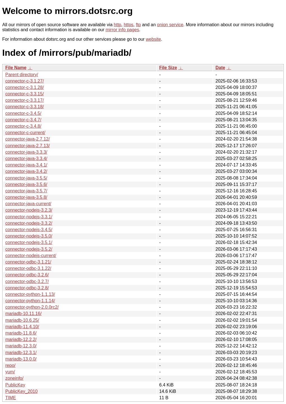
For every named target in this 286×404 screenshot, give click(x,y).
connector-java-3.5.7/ (26, 190)
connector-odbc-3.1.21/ (28, 262)
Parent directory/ (21, 74)
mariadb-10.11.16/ (23, 313)
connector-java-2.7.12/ (27, 139)
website (153, 39)
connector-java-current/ (28, 203)
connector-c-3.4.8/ (23, 126)
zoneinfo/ (14, 378)
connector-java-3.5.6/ (26, 184)
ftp (138, 24)
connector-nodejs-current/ (30, 255)
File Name (16, 67)
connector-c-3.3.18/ (24, 106)
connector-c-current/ (25, 132)
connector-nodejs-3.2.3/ (28, 210)
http (117, 24)
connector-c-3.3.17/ (24, 100)
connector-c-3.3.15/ (24, 93)
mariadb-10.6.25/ (22, 320)
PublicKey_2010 (21, 391)
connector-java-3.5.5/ (26, 178)
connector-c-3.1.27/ (24, 81)
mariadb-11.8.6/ (21, 333)
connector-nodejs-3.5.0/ (28, 236)
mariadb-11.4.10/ (22, 326)
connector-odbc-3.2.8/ (27, 288)
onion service (170, 24)
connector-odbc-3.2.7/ (27, 281)
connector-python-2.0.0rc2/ (32, 307)
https (129, 24)
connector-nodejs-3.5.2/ (28, 249)
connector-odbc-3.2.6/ (27, 274)
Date (220, 67)
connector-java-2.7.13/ (27, 145)
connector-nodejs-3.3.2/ (28, 223)
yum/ (10, 371)
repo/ (10, 365)
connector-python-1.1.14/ (30, 300)
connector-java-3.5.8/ (26, 197)
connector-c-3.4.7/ (23, 119)
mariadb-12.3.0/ (21, 345)
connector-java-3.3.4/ (26, 158)
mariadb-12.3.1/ (21, 352)
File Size (168, 67)
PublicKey (15, 385)
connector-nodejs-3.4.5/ (28, 229)
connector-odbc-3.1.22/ (28, 268)
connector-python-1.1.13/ (30, 294)
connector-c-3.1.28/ (24, 87)
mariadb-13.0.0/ (21, 359)
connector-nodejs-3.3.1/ (28, 216)
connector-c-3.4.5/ (23, 113)
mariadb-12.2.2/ (21, 339)
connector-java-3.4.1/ (26, 165)
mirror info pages (122, 29)
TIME (10, 397)
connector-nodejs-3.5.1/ (28, 242)
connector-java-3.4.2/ (26, 171)
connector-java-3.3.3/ (26, 152)
